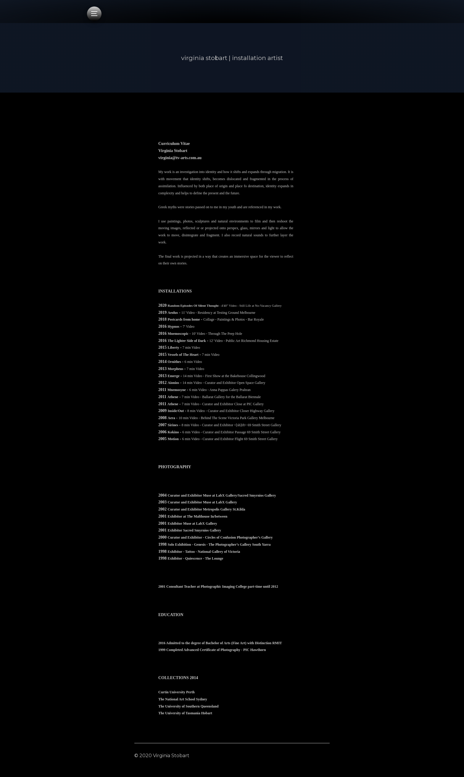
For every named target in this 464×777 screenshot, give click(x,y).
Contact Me (316, 755)
